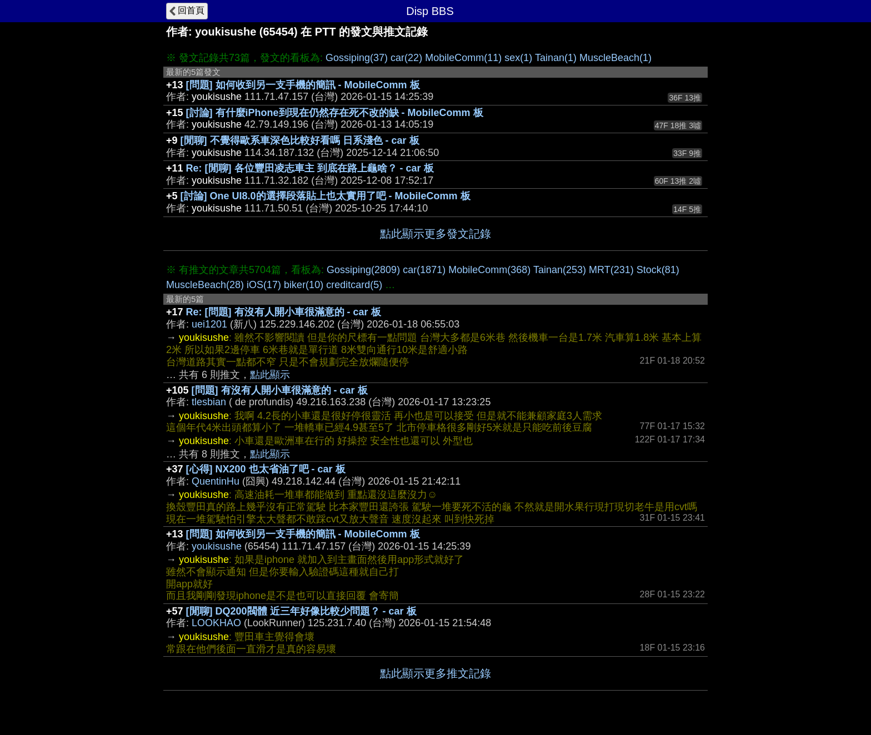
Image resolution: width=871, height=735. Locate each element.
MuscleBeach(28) (205, 284)
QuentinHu (215, 481)
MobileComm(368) (489, 269)
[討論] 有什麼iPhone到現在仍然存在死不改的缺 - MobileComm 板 (334, 112)
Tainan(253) (559, 269)
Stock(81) (658, 269)
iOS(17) (264, 284)
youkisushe (217, 546)
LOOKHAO (216, 622)
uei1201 (209, 324)
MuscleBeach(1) (615, 57)
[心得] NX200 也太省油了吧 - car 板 (266, 469)
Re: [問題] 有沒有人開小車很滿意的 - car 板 (283, 312)
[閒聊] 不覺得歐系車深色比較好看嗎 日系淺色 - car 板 (300, 140)
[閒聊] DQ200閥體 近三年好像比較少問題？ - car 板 (301, 611)
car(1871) (424, 269)
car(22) (406, 57)
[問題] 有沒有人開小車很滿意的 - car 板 (280, 390)
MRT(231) (611, 269)
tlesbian (209, 401)
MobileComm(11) (463, 57)
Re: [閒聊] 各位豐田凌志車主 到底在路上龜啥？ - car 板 (310, 168)
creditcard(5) (354, 284)
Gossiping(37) (357, 57)
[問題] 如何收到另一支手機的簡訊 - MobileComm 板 (303, 84)
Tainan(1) (556, 57)
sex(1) (518, 57)
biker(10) (303, 284)
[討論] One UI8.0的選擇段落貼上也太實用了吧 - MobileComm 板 (325, 196)
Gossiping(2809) (363, 269)
